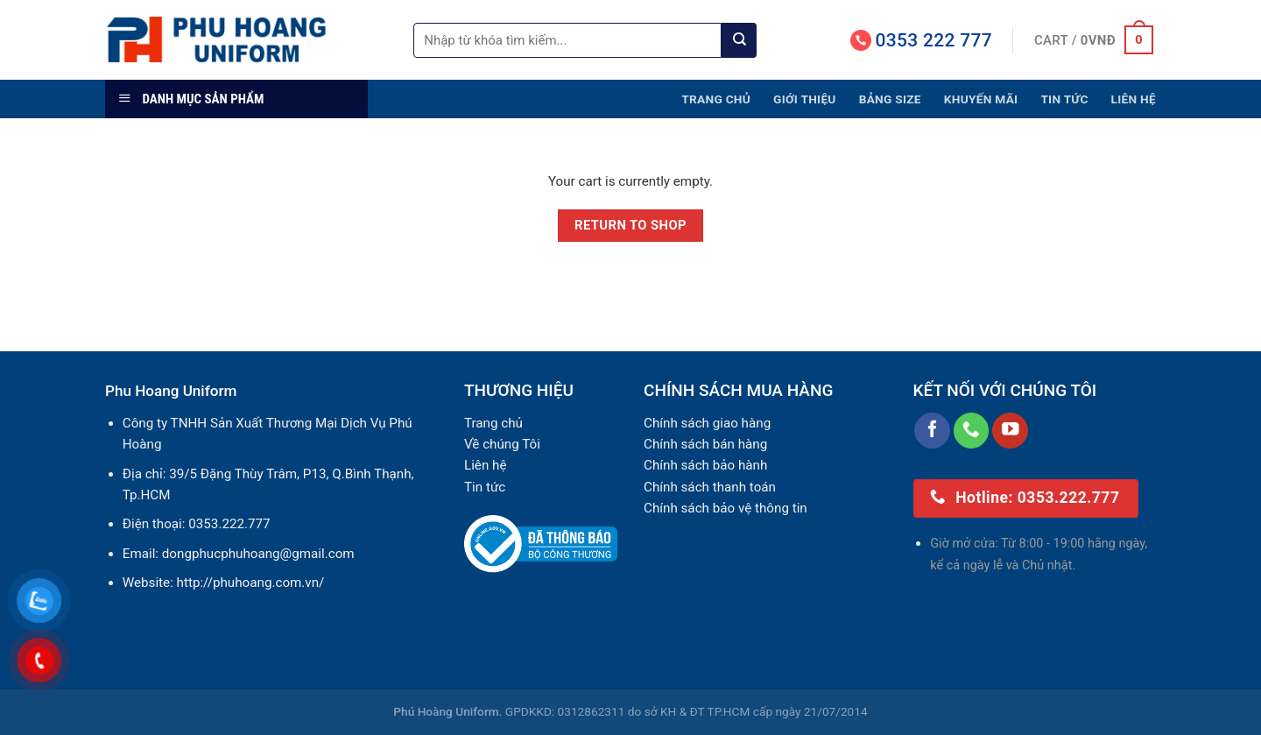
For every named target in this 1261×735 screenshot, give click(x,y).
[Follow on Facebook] (932, 431)
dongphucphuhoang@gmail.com (258, 554)
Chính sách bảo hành (705, 465)
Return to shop (630, 225)
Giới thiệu (804, 99)
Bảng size (890, 99)
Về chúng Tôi (502, 444)
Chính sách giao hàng (707, 423)
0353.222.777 (229, 524)
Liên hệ (1133, 99)
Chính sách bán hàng (705, 444)
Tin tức (1064, 99)
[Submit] (739, 40)
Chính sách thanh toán (710, 487)
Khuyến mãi (981, 99)
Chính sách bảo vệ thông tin (725, 508)
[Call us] (972, 431)
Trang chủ (715, 99)
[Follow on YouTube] (1010, 431)
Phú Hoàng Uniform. (447, 711)
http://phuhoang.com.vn (248, 582)
